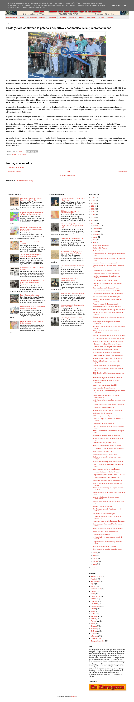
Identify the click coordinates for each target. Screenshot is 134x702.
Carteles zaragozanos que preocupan (73, 293)
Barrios (93, 586)
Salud (93, 623)
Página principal (11, 17)
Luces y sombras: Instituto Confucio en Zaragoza (108, 521)
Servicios (94, 626)
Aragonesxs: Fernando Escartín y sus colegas (108, 410)
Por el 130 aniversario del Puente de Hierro (107, 446)
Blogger (73, 696)
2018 (93, 220)
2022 (93, 209)
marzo (95, 558)
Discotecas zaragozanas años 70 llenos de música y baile (31, 199)
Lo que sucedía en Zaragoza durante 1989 (106, 291)
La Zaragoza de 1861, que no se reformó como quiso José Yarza (71, 252)
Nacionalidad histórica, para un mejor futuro (107, 435)
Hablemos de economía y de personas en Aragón (70, 212)
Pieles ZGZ (62, 17)
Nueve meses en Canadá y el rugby (104, 546)
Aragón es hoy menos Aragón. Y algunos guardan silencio (30, 255)
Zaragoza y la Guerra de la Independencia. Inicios (69, 279)
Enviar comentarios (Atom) (24, 181)
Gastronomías (95, 606)
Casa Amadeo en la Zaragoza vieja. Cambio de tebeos (72, 306)
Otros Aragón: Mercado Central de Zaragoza (107, 549)
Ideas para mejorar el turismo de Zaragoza (106, 469)
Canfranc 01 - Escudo (100, 251)
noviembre (96, 228)
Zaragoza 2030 (96, 638)
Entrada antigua (122, 172)
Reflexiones (72, 17)
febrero (95, 561)
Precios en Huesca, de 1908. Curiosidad (106, 273)
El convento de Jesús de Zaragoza (104, 514)
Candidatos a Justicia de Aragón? (104, 407)
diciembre (96, 226)
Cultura (19, 154)
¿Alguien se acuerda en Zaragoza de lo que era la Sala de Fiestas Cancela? (32, 282)
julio (94, 240)
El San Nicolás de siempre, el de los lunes (106, 352)
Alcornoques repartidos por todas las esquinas (108, 294)
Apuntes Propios (96, 576)
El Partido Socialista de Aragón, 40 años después (109, 335)
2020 (93, 215)
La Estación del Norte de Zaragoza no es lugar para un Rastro (32, 307)
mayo (95, 553)
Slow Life (94, 628)
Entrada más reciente (14, 172)
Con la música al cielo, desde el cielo (105, 280)
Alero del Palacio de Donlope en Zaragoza (106, 365)
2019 (93, 217)
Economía (94, 601)
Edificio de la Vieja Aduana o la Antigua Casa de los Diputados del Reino (72, 225)
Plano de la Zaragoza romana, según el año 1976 (109, 310)
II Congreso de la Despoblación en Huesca (106, 344)
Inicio (69, 172)
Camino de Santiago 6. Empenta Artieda (106, 288)
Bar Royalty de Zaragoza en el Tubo (72, 238)
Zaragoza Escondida (97, 641)
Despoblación (95, 596)
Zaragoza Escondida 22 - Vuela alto (72, 266)
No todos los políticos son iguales (103, 451)
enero (95, 564)
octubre (95, 231)
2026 (93, 197)
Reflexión (94, 621)
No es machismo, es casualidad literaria (106, 350)
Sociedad (94, 631)
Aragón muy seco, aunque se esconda (105, 531)
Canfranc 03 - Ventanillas (101, 245)
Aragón (81, 17)
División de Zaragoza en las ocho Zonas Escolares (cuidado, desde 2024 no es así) (31, 229)
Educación (94, 604)
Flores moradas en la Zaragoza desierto (106, 304)
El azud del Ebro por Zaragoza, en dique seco (107, 347)
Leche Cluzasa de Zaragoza (29, 295)
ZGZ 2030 (101, 17)
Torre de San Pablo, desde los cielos (104, 443)
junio (95, 243)
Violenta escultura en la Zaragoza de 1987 (106, 270)
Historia (93, 609)
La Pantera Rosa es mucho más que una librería (108, 338)
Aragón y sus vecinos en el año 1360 (105, 385)
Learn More (115, 5)
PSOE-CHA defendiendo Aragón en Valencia (107, 480)
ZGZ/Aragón (91, 17)
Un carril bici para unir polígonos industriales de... (109, 461)
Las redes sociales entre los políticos (105, 454)
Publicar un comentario (16, 167)
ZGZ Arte (42, 17)
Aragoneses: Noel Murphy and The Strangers (107, 358)
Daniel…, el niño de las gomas (103, 413)
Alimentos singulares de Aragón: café (105, 263)
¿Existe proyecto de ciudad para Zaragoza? (107, 477)
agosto (95, 237)
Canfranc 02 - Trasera (100, 248)
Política (93, 618)
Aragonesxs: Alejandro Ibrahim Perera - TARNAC (109, 475)
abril (94, 555)
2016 (93, 567)
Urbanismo (94, 636)
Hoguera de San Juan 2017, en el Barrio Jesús (108, 341)
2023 (93, 206)
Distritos (93, 599)
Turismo (24, 154)
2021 (93, 212)
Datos (93, 594)
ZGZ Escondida (32, 17)
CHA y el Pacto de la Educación (103, 506)
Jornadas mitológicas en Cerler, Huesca (106, 472)
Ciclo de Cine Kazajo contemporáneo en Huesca (108, 448)
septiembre (97, 234)
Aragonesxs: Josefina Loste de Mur (104, 388)
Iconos (93, 611)
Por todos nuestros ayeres (101, 534)
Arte (92, 584)
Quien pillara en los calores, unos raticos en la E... (109, 355)
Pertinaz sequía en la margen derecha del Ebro (108, 528)
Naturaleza (94, 616)
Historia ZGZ (52, 17)
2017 (93, 223)
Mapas (22, 17)
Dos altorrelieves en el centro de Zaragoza (106, 296)
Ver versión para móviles (67, 175)
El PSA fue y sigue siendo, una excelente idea (108, 416)
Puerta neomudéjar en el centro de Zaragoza (107, 378)
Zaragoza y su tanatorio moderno (103, 423)
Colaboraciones (96, 589)
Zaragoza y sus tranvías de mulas (71, 318)
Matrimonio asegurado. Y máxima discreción (107, 307)
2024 (93, 203)
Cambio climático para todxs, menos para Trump (108, 404)
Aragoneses (110, 17)
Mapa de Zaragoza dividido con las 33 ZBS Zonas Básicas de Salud (31, 213)
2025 (93, 200)
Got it (124, 5)
